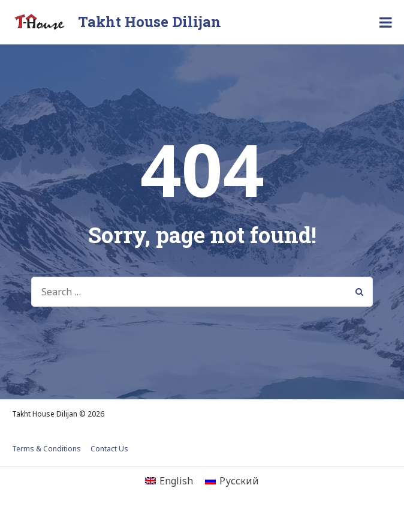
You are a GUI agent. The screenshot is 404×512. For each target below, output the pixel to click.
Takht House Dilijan (149, 21)
